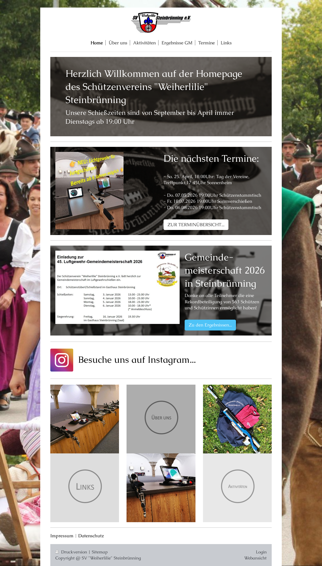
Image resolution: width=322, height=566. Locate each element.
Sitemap (100, 552)
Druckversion (71, 552)
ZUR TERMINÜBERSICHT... (196, 224)
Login (261, 552)
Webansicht (255, 558)
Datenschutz (91, 536)
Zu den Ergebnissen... (210, 325)
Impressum (61, 536)
